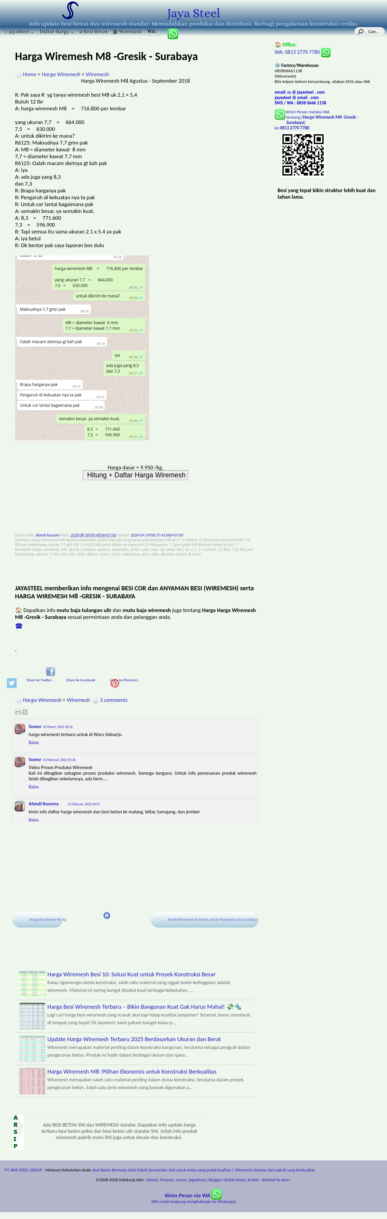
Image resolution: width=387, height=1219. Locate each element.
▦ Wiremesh (127, 31)
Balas (34, 742)
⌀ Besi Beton (94, 31)
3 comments (114, 699)
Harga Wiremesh (61, 74)
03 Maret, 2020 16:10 (57, 727)
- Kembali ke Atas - (275, 1179)
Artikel (253, 1179)
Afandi (152, 1179)
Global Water (234, 1179)
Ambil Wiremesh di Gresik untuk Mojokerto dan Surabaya (213, 919)
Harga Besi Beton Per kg (49, 919)
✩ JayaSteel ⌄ (19, 31)
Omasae (167, 1179)
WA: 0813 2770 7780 (303, 52)
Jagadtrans (197, 1179)
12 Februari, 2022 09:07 (84, 804)
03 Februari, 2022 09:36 (59, 760)
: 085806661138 (154, 32)
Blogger (214, 1179)
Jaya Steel (193, 13)
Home (30, 74)
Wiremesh (97, 74)
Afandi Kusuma (44, 804)
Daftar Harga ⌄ (57, 31)
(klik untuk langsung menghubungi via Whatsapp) (193, 1198)
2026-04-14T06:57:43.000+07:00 (157, 535)
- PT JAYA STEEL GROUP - (24, 1170)
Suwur (35, 726)
